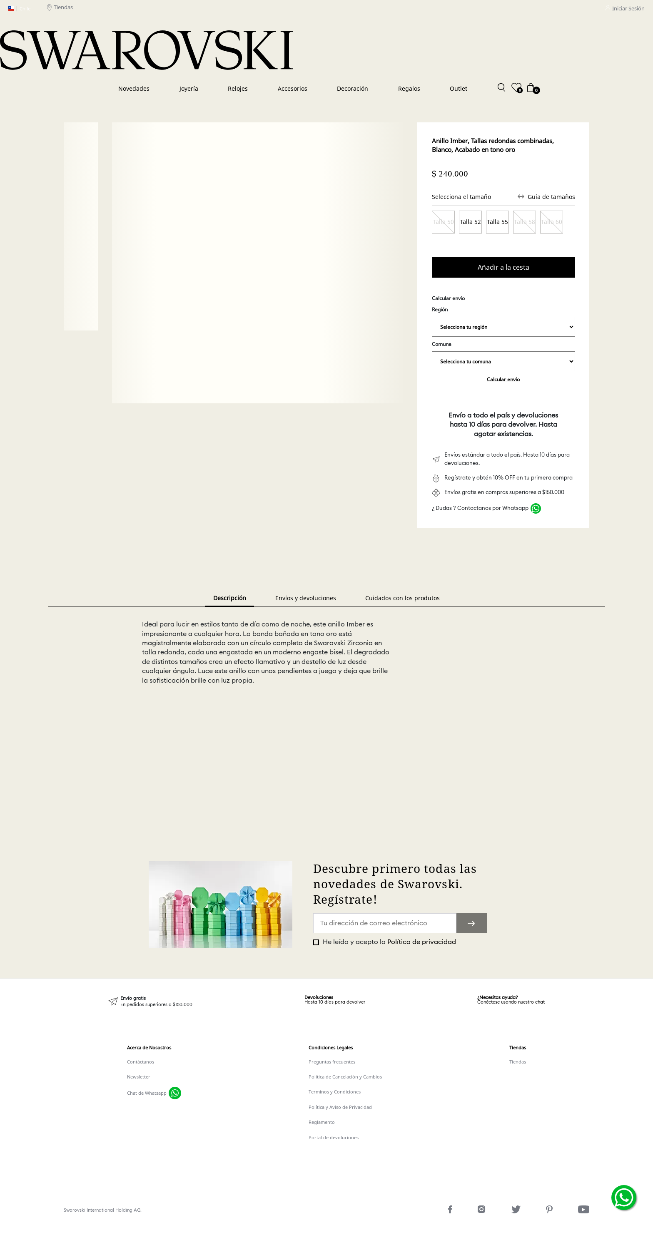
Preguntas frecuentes (332, 1062)
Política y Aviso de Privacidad (340, 1107)
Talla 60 (551, 222)
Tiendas (60, 8)
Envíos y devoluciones (305, 598)
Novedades (134, 88)
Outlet (458, 88)
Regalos (409, 88)
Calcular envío (503, 379)
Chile (19, 8)
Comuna (503, 355)
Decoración (352, 88)
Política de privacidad (421, 942)
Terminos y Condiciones (335, 1091)
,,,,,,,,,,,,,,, (503, 327)
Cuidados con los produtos (402, 598)
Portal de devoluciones (334, 1137)
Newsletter (138, 1076)
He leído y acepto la (388, 942)
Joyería (188, 88)
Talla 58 (524, 222)
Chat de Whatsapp (147, 1093)
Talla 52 (470, 222)
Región (503, 321)
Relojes (238, 88)
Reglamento (322, 1122)
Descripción (229, 598)
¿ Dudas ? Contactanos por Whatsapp (480, 508)
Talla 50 (443, 222)
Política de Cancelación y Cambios (345, 1076)
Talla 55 (497, 222)
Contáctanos (140, 1062)
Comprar (503, 267)
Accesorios (292, 88)
